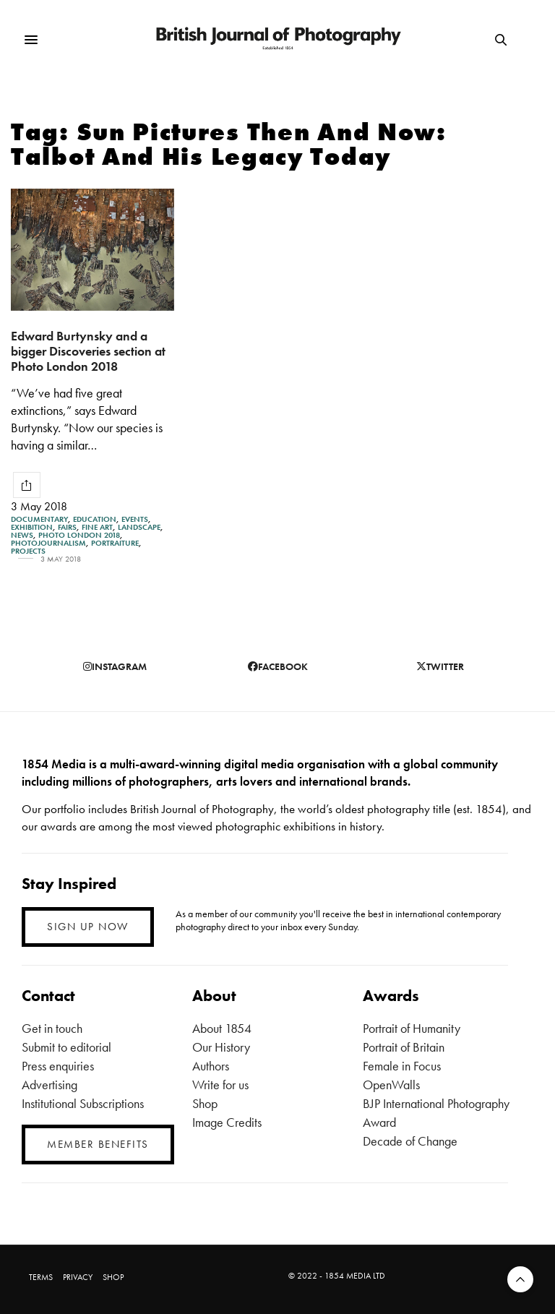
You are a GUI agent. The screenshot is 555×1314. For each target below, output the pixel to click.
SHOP (113, 1277)
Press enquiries (58, 1065)
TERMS (41, 1277)
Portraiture (115, 543)
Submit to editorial (66, 1047)
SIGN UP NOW (88, 926)
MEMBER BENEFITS (98, 1144)
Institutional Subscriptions (83, 1103)
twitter (440, 666)
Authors (210, 1065)
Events (134, 519)
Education (94, 519)
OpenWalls (391, 1084)
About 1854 (221, 1028)
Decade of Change (410, 1141)
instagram (115, 666)
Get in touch (52, 1028)
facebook (278, 666)
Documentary (39, 519)
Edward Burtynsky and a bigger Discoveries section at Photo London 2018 (88, 350)
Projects (28, 551)
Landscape (139, 527)
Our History (221, 1047)
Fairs (67, 527)
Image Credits (227, 1122)
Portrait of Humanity (411, 1028)
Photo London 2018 (79, 535)
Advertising (49, 1084)
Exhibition (32, 527)
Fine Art (97, 527)
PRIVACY (77, 1277)
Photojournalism (48, 543)
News (22, 535)
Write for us (220, 1084)
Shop (205, 1103)
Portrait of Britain (403, 1047)
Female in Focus (402, 1065)
